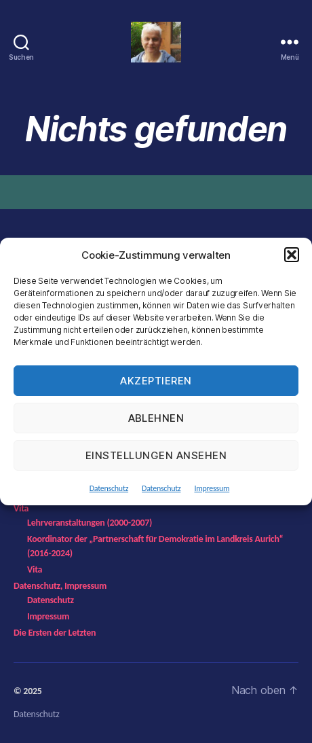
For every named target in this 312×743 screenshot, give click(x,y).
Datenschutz (109, 488)
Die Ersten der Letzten (55, 632)
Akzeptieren (156, 380)
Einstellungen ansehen (156, 455)
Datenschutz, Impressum (60, 586)
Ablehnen (156, 418)
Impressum (211, 488)
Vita (21, 508)
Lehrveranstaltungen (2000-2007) (89, 522)
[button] (291, 254)
